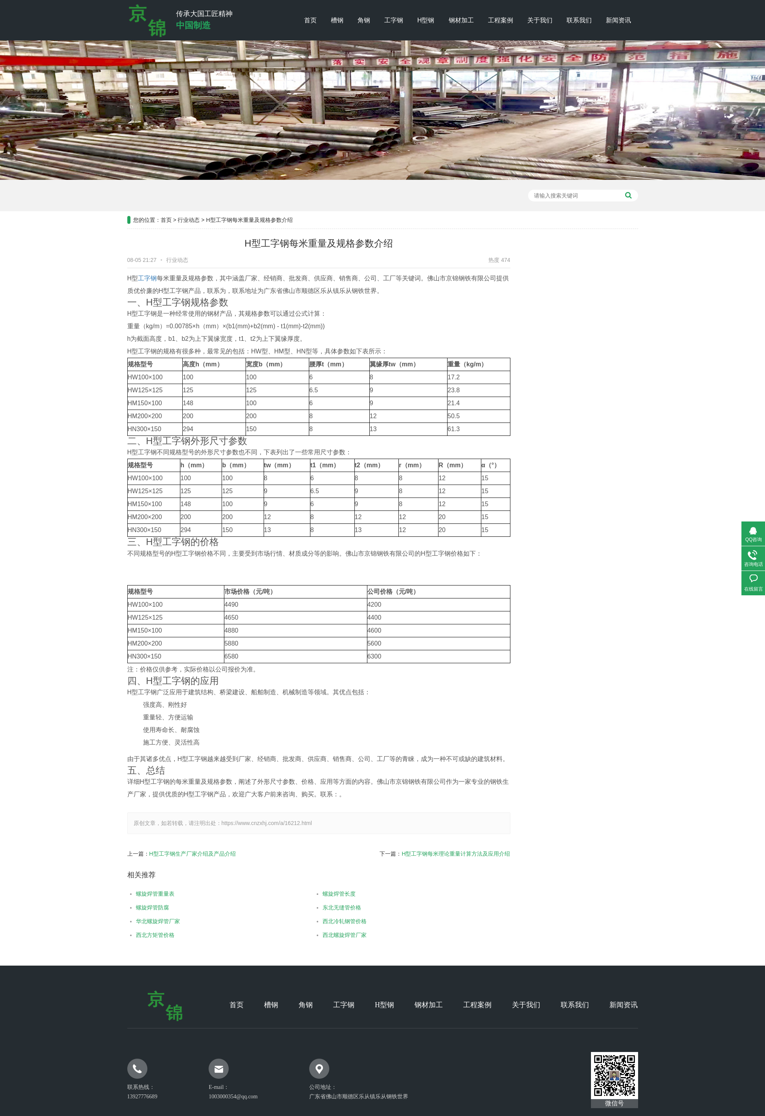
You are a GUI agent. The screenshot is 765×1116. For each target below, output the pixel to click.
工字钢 (393, 20)
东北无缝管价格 (319, 907)
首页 (310, 20)
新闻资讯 (618, 20)
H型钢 (426, 20)
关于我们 (539, 20)
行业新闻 (600, 317)
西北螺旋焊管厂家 (322, 935)
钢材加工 (461, 20)
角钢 (364, 20)
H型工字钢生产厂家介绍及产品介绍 (170, 854)
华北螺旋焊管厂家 (135, 921)
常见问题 (600, 337)
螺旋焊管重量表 (132, 894)
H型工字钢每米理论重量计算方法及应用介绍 (433, 854)
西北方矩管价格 (132, 935)
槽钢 (337, 20)
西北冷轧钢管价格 (322, 921)
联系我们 (579, 20)
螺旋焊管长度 (316, 894)
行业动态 (189, 197)
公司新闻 (600, 298)
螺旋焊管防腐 (129, 907)
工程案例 (500, 20)
